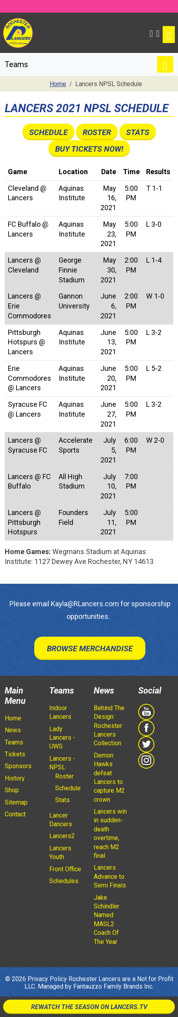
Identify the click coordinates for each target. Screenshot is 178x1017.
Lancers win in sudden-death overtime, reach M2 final (110, 833)
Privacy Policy (47, 979)
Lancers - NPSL (62, 763)
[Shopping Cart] (157, 32)
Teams (14, 742)
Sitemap (16, 802)
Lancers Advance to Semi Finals (110, 876)
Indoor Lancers (60, 712)
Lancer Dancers (60, 820)
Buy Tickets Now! (89, 149)
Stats (137, 132)
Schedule (48, 132)
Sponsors (18, 766)
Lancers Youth (60, 852)
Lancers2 (62, 836)
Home (13, 718)
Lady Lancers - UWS (62, 737)
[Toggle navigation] (169, 34)
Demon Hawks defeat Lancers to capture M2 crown (109, 777)
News (13, 730)
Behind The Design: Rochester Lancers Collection (109, 725)
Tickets (15, 754)
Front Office (65, 869)
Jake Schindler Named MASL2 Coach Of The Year (106, 920)
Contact (15, 814)
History (15, 778)
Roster (97, 132)
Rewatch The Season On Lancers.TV (89, 1007)
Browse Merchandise (90, 648)
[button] (151, 32)
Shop (12, 790)
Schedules (63, 881)
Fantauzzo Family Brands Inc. (113, 986)
